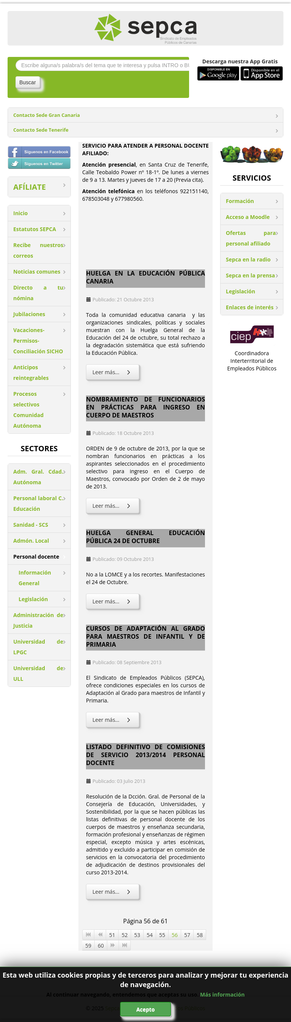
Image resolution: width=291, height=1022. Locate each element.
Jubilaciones (29, 314)
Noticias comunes (36, 271)
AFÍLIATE (29, 187)
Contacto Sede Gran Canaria (46, 115)
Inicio (20, 213)
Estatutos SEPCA (34, 229)
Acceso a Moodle (248, 216)
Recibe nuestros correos (38, 250)
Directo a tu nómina (38, 293)
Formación (240, 201)
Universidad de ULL (38, 673)
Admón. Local (31, 540)
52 (125, 935)
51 (112, 935)
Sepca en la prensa (250, 275)
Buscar (27, 82)
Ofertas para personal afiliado (251, 238)
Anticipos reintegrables (31, 372)
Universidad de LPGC (38, 647)
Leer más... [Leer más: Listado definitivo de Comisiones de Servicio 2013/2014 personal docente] (112, 891)
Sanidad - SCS (30, 524)
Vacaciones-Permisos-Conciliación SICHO (38, 340)
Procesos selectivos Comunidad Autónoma (28, 409)
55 (162, 935)
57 (187, 935)
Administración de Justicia (38, 620)
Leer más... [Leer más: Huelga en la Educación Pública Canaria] (112, 372)
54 (150, 935)
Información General (35, 578)
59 (88, 945)
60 (101, 945)
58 (200, 935)
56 (175, 935)
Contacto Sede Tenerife (41, 130)
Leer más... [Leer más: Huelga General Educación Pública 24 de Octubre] (112, 601)
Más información (222, 994)
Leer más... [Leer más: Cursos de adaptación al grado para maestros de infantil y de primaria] (112, 719)
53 (137, 935)
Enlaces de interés (250, 307)
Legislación (33, 599)
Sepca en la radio (248, 259)
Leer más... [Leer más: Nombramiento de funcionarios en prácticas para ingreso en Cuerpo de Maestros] (112, 505)
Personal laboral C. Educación (38, 503)
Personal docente (36, 556)
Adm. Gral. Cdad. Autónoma (38, 477)
